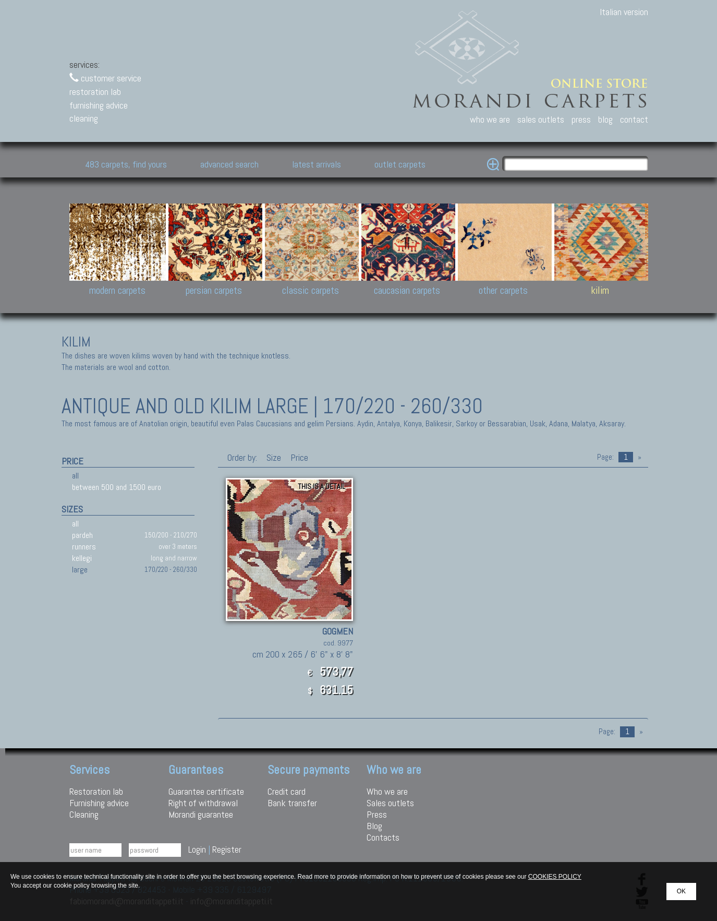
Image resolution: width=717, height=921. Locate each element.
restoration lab (95, 92)
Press (377, 814)
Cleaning (84, 814)
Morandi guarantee (200, 814)
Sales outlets (390, 803)
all (75, 475)
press (581, 119)
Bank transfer (292, 803)
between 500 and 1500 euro (116, 487)
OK (681, 891)
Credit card (287, 791)
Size (273, 457)
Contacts (383, 837)
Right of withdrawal (203, 803)
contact (634, 119)
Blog (374, 826)
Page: (605, 457)
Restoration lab (96, 791)
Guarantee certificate (206, 791)
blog (605, 119)
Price (298, 457)
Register (226, 849)
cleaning (83, 118)
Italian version (624, 12)
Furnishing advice (99, 803)
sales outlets (540, 119)
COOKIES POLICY (554, 876)
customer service (105, 78)
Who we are (387, 791)
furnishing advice (98, 105)
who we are (490, 119)
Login (197, 849)
